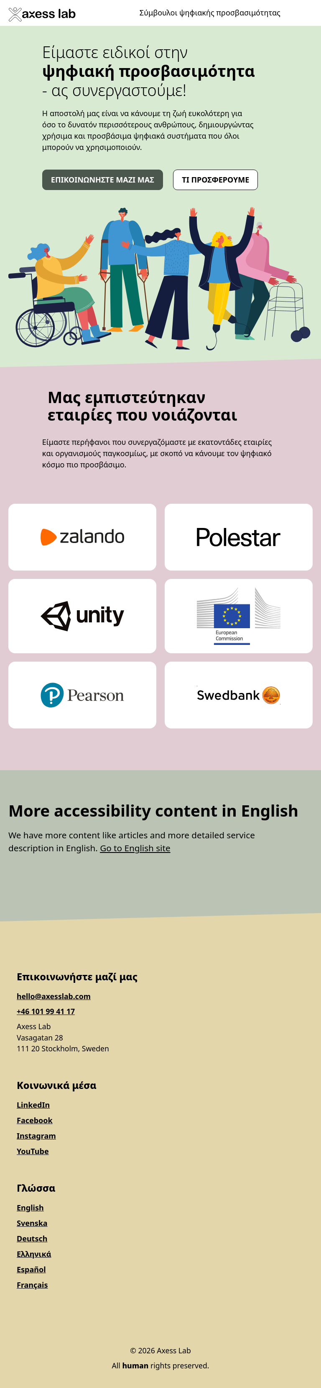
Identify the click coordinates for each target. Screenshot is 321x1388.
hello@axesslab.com (54, 996)
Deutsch (32, 1238)
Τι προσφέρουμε (215, 180)
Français (32, 1285)
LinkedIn (33, 1105)
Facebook (35, 1120)
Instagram (36, 1136)
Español (31, 1269)
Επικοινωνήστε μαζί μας (102, 180)
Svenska (32, 1223)
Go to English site (135, 848)
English (30, 1208)
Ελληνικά (34, 1254)
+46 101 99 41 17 (46, 1011)
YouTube (33, 1151)
